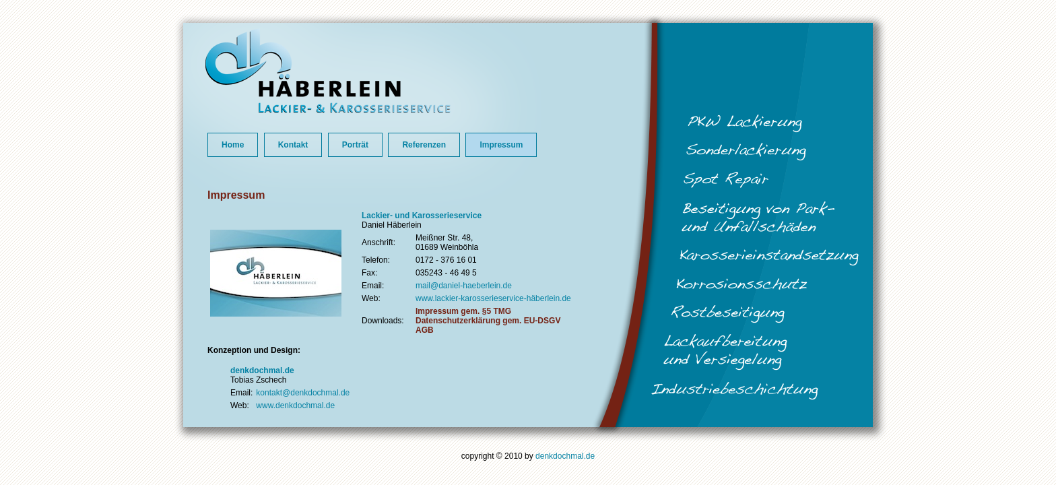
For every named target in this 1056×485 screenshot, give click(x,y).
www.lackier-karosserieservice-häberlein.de (493, 298)
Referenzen (424, 145)
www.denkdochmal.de (295, 405)
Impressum (501, 145)
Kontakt (293, 145)
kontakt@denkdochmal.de (303, 392)
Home (233, 145)
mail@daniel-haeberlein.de (464, 285)
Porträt (355, 145)
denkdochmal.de (565, 456)
